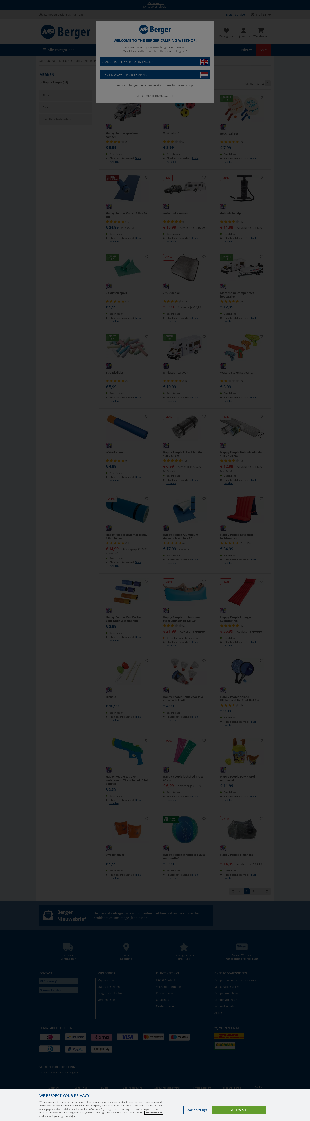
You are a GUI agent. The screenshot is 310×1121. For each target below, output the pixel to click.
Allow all (239, 1110)
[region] (155, 1105)
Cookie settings (196, 1110)
